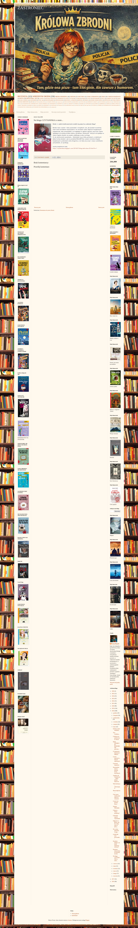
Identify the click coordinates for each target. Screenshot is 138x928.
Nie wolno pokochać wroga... (116, 831)
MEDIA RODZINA (61, 96)
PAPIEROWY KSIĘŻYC (92, 101)
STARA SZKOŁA (116, 100)
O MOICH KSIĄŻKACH (114, 96)
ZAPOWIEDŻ (52, 103)
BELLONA (43, 101)
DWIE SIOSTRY (67, 101)
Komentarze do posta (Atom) (47, 210)
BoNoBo (81, 103)
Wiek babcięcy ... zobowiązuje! (116, 786)
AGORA (41, 98)
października (116, 718)
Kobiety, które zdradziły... (116, 729)
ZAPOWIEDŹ (33, 100)
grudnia (115, 713)
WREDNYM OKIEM (41, 96)
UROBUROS (61, 98)
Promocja (60, 105)
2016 (113, 881)
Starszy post (101, 207)
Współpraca (72, 112)
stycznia (115, 876)
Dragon (83, 98)
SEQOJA (86, 100)
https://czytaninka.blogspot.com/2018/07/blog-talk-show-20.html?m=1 (75, 148)
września (115, 722)
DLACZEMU (95, 103)
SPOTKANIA (107, 100)
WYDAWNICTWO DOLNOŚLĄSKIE (111, 105)
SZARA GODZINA (23, 100)
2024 (113, 696)
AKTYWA (37, 101)
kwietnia (115, 868)
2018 (113, 710)
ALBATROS (59, 103)
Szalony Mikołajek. (116, 807)
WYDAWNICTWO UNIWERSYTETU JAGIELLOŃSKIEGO (35, 103)
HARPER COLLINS (111, 98)
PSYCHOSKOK (102, 101)
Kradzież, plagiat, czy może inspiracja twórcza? (116, 844)
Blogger (87, 920)
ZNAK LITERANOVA (93, 96)
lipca (114, 726)
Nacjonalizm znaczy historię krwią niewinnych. (116, 770)
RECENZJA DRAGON (50, 98)
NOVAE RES (83, 101)
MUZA (22, 98)
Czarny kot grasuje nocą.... (115, 803)
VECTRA (94, 105)
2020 (113, 706)
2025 (113, 693)
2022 (113, 701)
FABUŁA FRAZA (115, 103)
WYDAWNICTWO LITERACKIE (24, 107)
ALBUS (65, 103)
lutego (115, 873)
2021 (113, 703)
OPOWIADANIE (59, 100)
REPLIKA (80, 100)
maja (114, 866)
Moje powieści (44, 112)
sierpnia (115, 724)
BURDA (76, 103)
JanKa (119, 98)
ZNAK (103, 96)
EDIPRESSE (102, 103)
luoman (70, 920)
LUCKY (89, 98)
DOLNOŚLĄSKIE (49, 100)
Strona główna (20, 112)
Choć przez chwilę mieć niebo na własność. (116, 796)
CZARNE (78, 98)
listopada (115, 715)
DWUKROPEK (96, 98)
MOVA (35, 105)
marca (115, 871)
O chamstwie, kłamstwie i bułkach (116, 753)
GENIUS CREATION (22, 105)
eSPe (31, 102)
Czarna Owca (60, 101)
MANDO (30, 105)
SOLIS (77, 105)
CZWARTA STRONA (51, 101)
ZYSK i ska (40, 100)
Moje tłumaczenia (32, 112)
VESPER (99, 105)
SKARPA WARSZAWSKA (96, 100)
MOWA (40, 105)
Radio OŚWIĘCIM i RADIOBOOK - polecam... (116, 745)
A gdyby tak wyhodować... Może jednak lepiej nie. (116, 778)
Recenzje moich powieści (59, 112)
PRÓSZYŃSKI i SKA (31, 98)
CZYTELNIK (88, 103)
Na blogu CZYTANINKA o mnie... (116, 858)
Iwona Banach (115, 643)
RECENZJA (22, 96)
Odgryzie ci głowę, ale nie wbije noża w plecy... (116, 823)
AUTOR (72, 98)
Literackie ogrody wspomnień (116, 817)
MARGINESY (76, 101)
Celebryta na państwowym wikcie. (116, 738)
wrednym (53, 107)
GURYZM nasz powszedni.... (116, 836)
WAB (67, 98)
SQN (81, 105)
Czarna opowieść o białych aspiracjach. (116, 759)
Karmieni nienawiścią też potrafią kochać (116, 851)
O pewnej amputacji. (116, 764)
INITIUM (72, 96)
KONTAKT (75, 915)
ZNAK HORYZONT (24, 102)
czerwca (115, 863)
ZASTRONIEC (31, 7)
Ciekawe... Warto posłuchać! (116, 812)
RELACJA (109, 101)
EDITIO (108, 103)
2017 (113, 879)
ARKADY (71, 103)
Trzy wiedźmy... (116, 733)
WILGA (19, 103)
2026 (113, 691)
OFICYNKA (81, 96)
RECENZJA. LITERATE (70, 100)
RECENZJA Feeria (70, 105)
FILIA (103, 98)
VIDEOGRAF (116, 101)
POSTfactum (53, 105)
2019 (113, 708)
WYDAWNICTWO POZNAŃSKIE (40, 107)
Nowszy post (37, 207)
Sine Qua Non (87, 105)
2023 (113, 698)
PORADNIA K (47, 105)
